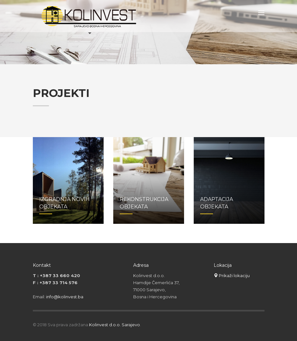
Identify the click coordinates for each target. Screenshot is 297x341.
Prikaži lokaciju (232, 275)
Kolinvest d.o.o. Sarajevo (114, 324)
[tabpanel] (148, 32)
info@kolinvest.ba (64, 296)
